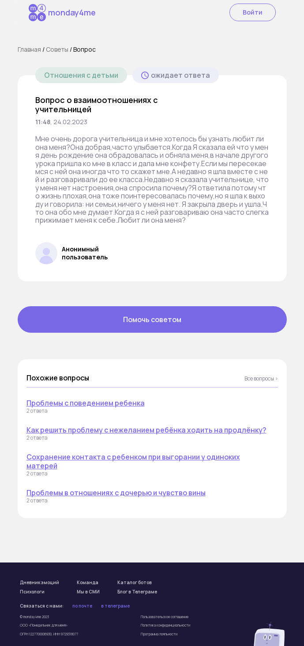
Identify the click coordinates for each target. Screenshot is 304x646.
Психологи (32, 592)
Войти (253, 12)
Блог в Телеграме (137, 592)
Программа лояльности (159, 634)
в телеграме (115, 606)
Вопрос (84, 49)
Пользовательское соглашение (164, 617)
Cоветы (57, 49)
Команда (87, 582)
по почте (82, 606)
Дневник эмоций (39, 582)
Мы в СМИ (88, 592)
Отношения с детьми (81, 75)
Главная (29, 49)
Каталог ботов (134, 582)
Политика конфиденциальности (165, 625)
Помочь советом (152, 319)
